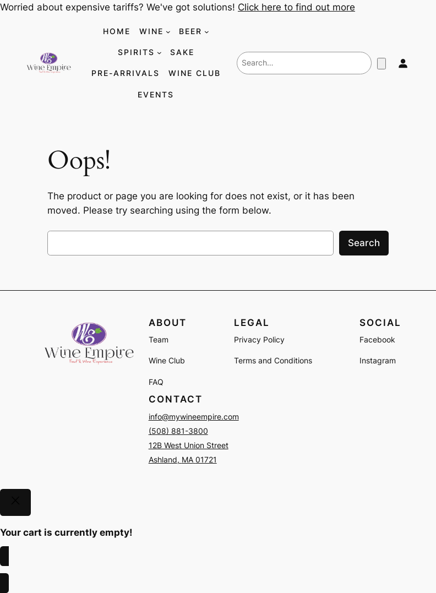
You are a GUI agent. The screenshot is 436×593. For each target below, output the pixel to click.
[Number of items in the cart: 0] (381, 63)
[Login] (402, 62)
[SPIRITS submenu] (159, 52)
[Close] (15, 502)
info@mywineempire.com (194, 416)
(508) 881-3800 (178, 431)
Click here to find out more (296, 7)
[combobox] (304, 63)
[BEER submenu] (206, 31)
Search (364, 242)
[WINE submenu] (168, 31)
